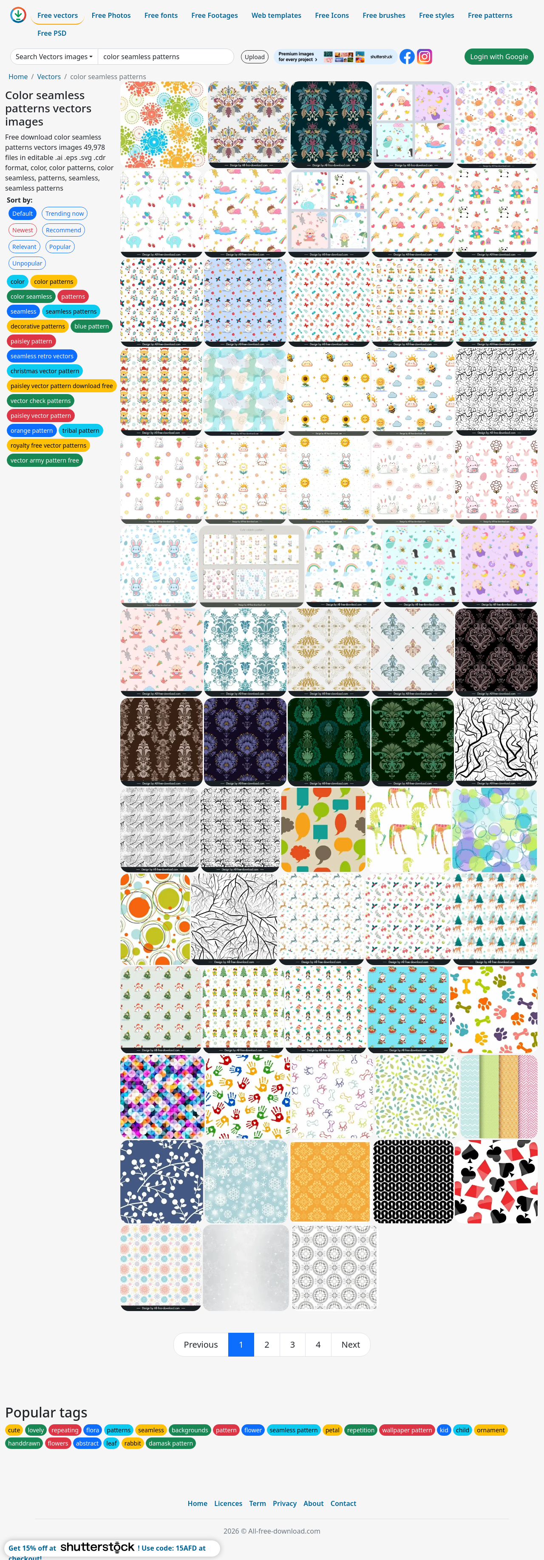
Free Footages (214, 15)
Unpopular (27, 263)
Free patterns (490, 15)
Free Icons (332, 15)
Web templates (276, 15)
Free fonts (161, 15)
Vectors (49, 76)
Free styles (436, 15)
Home (18, 76)
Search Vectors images (52, 56)
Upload (255, 57)
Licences (228, 1503)
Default (22, 213)
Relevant (24, 247)
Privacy (285, 1503)
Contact (344, 1503)
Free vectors (57, 15)
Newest (22, 230)
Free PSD (51, 33)
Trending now (64, 213)
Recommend (63, 230)
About (313, 1503)
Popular (60, 247)
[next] (351, 1345)
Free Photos (110, 15)
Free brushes (384, 15)
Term (257, 1503)
